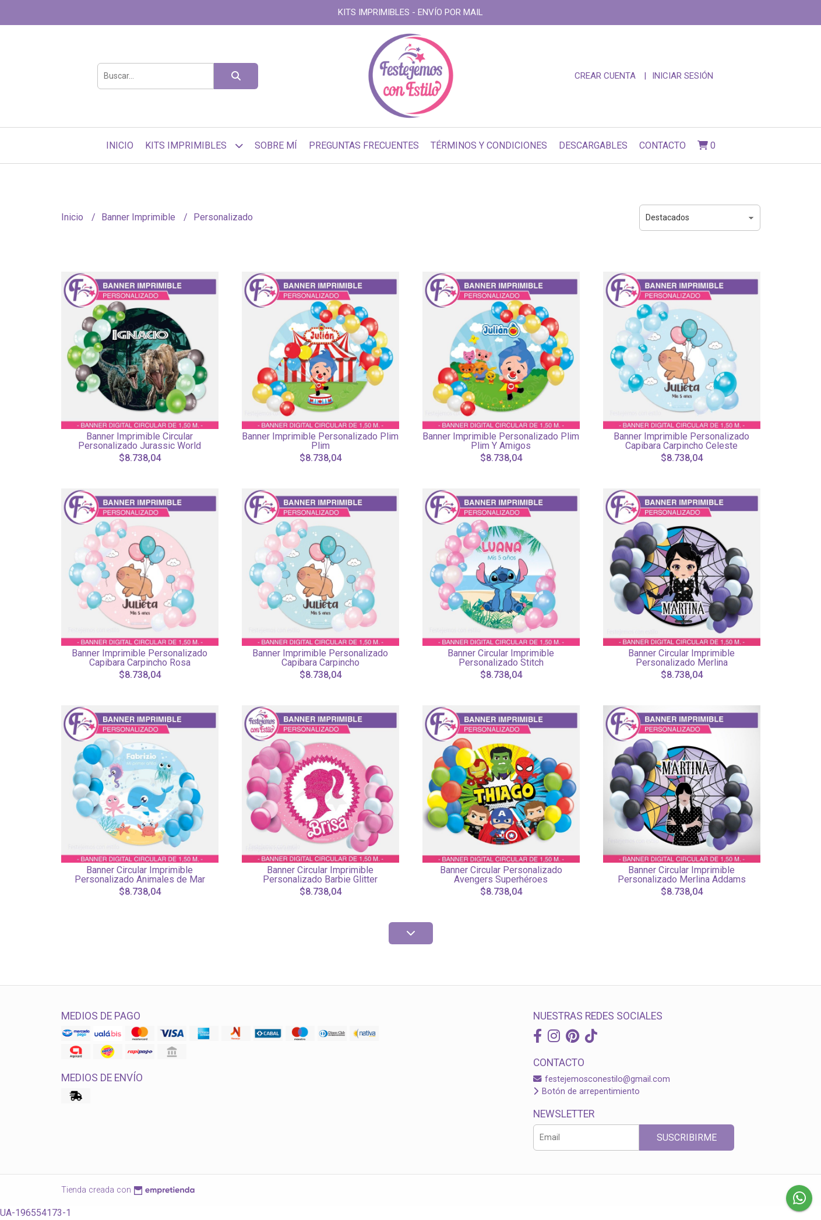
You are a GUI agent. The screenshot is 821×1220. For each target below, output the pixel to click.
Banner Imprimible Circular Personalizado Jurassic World (139, 441)
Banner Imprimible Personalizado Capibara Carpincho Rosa (139, 658)
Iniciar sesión (682, 76)
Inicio (119, 145)
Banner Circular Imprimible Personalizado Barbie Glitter (320, 874)
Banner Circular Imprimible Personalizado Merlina (681, 658)
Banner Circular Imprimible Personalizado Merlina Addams (682, 874)
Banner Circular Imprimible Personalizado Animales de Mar (140, 874)
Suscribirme (687, 1137)
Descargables (593, 145)
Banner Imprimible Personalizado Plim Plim (320, 441)
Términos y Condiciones (489, 145)
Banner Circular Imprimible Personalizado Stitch (501, 658)
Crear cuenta (605, 76)
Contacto (662, 145)
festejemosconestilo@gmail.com (601, 1079)
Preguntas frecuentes (364, 145)
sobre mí (276, 145)
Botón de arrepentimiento (586, 1091)
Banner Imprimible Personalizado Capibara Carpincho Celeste (681, 441)
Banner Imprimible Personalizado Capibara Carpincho (320, 658)
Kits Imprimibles (194, 145)
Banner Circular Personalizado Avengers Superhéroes (501, 874)
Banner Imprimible (139, 217)
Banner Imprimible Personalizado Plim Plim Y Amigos (500, 441)
